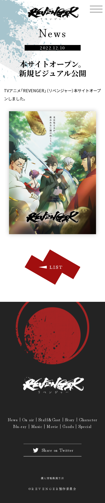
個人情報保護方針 (52, 479)
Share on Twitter (52, 451)
